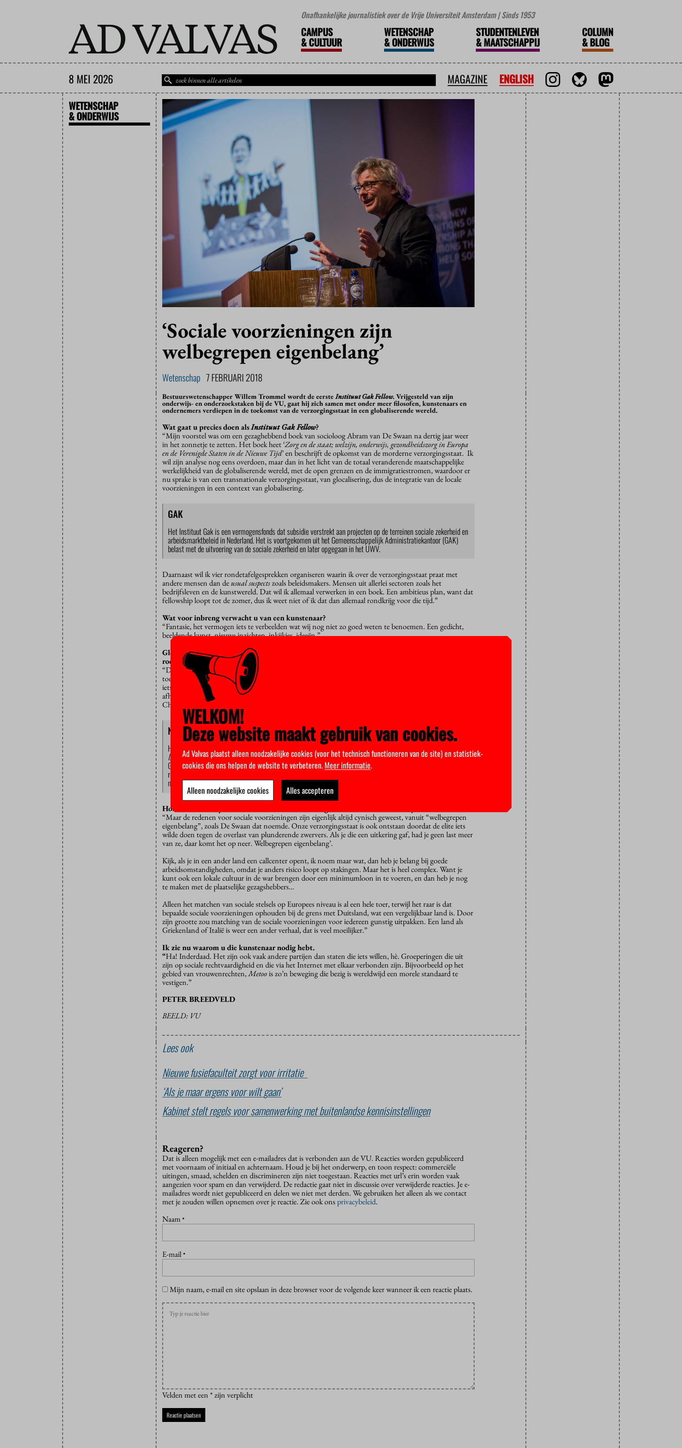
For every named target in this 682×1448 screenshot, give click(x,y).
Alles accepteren (310, 790)
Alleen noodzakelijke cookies (228, 790)
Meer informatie (347, 765)
